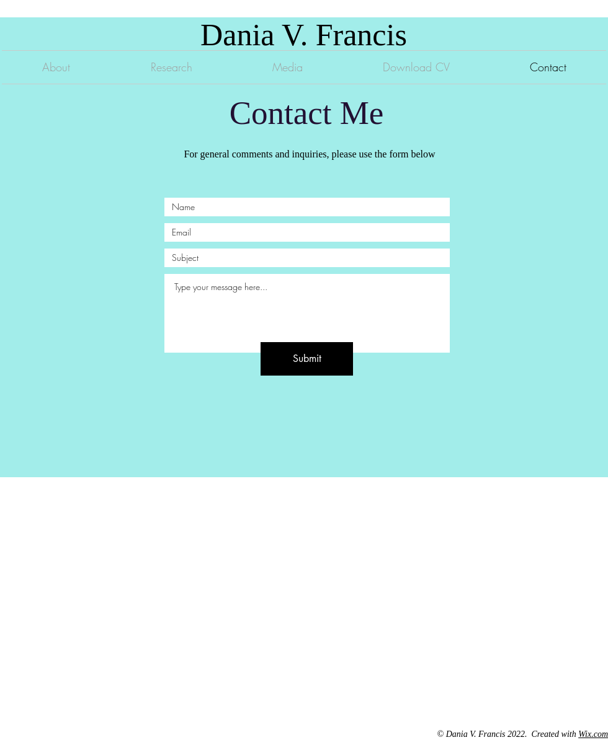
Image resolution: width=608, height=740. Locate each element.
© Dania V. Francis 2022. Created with (508, 734)
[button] (171, 67)
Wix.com (593, 734)
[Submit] (307, 359)
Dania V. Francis (303, 34)
